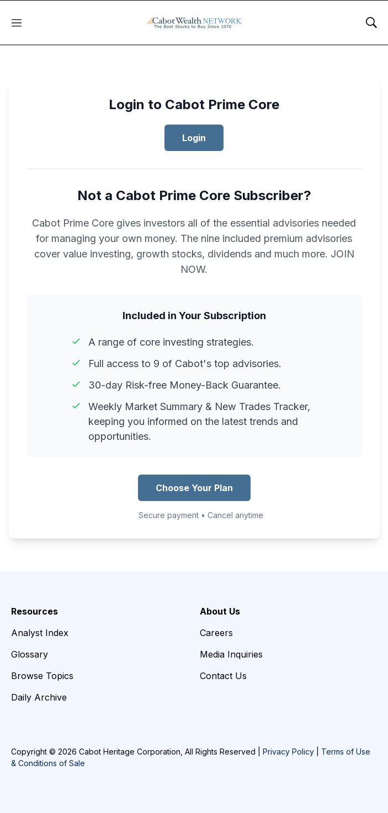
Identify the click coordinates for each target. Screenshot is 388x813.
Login (194, 137)
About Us (220, 611)
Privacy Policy (288, 751)
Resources (34, 611)
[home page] (194, 22)
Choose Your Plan (194, 487)
